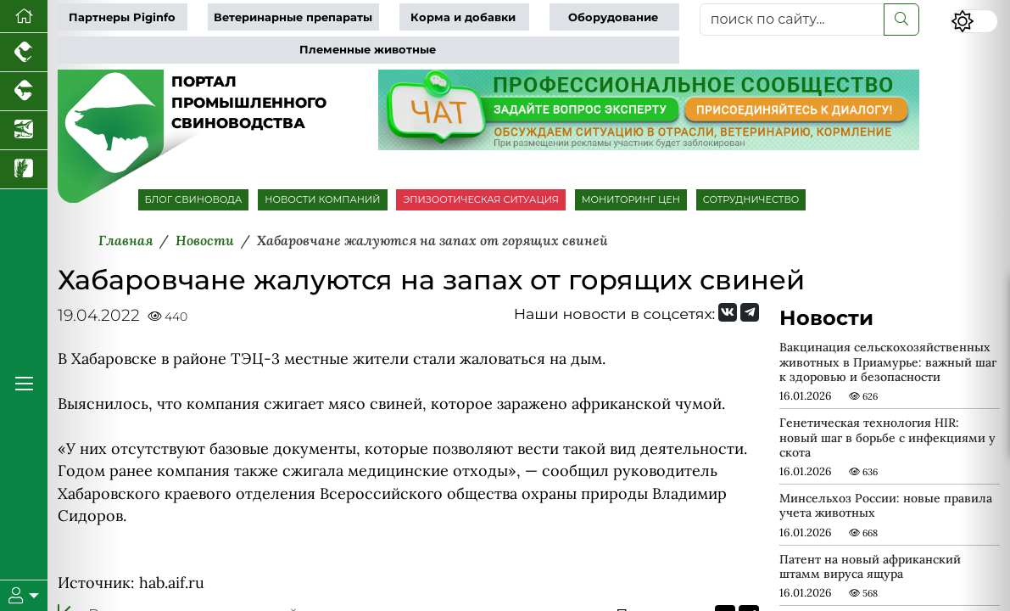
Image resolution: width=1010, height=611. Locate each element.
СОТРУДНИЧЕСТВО (751, 199)
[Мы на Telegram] (749, 312)
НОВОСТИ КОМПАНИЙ (322, 199)
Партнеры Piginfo (122, 17)
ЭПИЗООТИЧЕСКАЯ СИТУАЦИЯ (480, 199)
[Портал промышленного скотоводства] (23, 91)
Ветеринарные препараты (293, 17)
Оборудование (613, 17)
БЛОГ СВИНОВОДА (194, 199)
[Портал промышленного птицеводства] (23, 52)
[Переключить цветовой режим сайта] (974, 21)
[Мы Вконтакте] (727, 312)
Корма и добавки (463, 17)
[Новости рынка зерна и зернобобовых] (23, 169)
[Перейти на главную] (23, 16)
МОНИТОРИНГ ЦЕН (631, 199)
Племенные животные (367, 49)
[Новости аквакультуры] (23, 130)
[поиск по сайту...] (792, 19)
